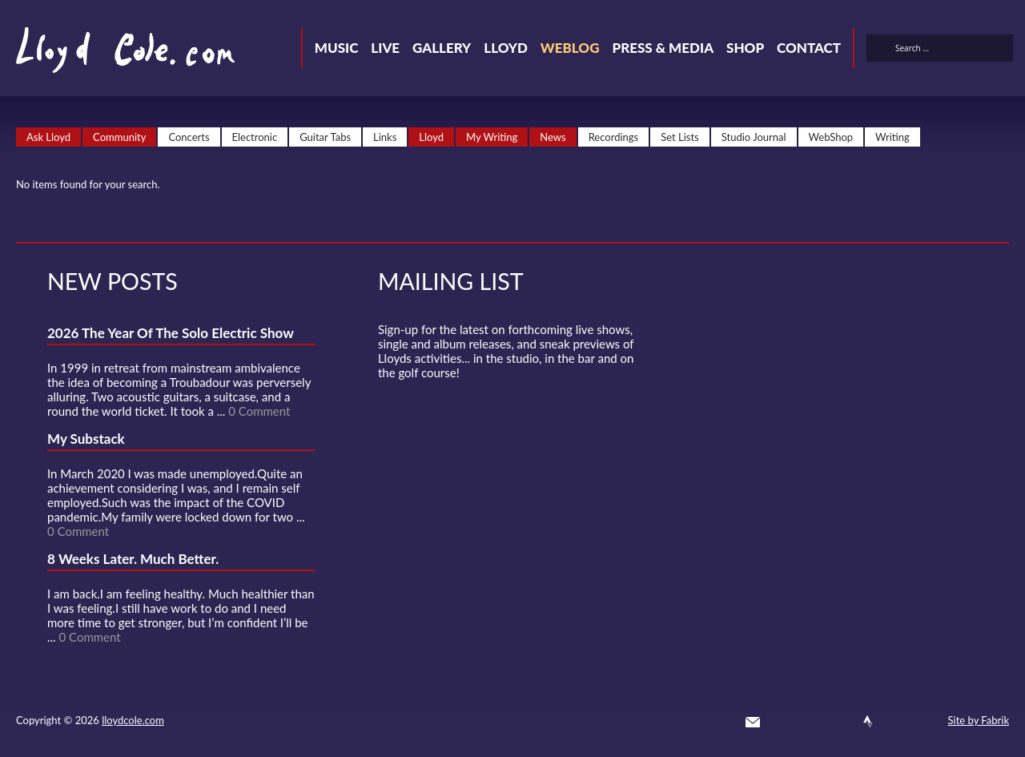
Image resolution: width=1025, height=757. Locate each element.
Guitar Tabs (325, 137)
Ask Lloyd (48, 137)
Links (384, 137)
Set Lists (680, 137)
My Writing (491, 137)
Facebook (810, 721)
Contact (809, 47)
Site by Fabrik (978, 720)
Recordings (614, 137)
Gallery (441, 47)
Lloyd (506, 47)
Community (119, 137)
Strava (868, 721)
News (552, 137)
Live (385, 47)
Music (337, 47)
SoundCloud (839, 721)
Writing (892, 137)
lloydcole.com (133, 720)
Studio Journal (754, 137)
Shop (745, 47)
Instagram (896, 721)
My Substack (86, 438)
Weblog (570, 47)
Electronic (255, 137)
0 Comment (259, 411)
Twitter (781, 721)
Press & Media (662, 47)
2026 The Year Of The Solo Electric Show (170, 332)
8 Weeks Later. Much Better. (133, 558)
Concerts (188, 137)
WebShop (831, 137)
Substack (925, 721)
